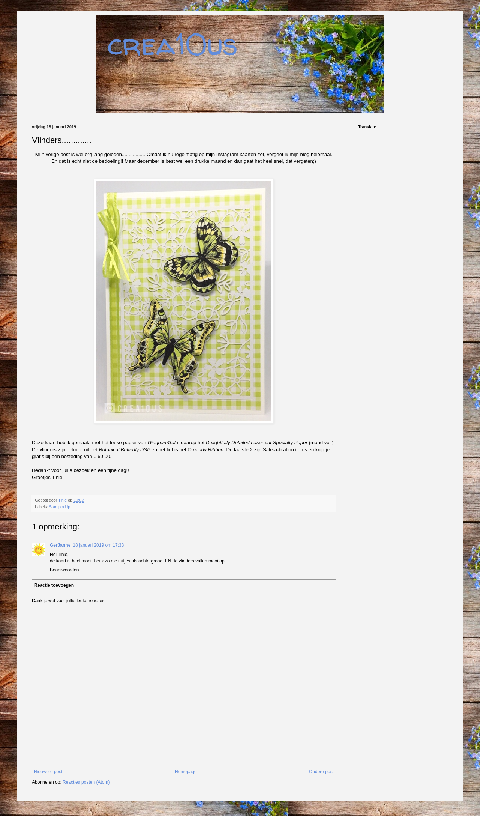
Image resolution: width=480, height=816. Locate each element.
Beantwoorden (64, 570)
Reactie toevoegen (54, 585)
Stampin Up (59, 507)
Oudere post (321, 771)
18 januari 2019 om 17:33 (98, 545)
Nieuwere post (48, 771)
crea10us (172, 44)
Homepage (186, 771)
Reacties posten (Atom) (86, 782)
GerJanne (60, 545)
